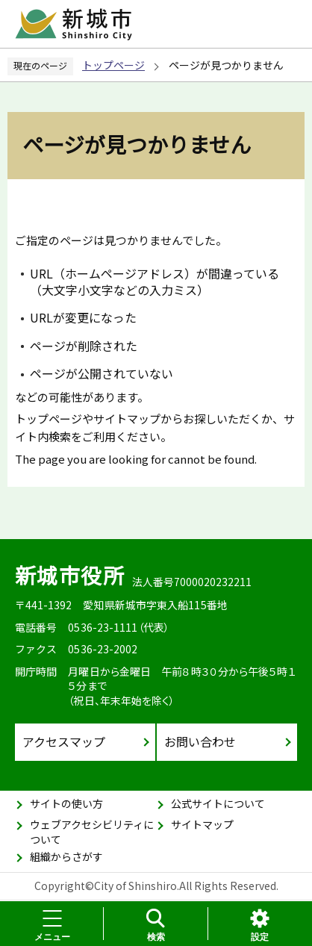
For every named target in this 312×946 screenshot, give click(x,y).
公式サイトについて (218, 803)
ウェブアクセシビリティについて (92, 832)
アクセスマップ (63, 741)
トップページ (113, 64)
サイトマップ (202, 824)
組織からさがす (66, 856)
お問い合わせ (200, 741)
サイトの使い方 (66, 803)
